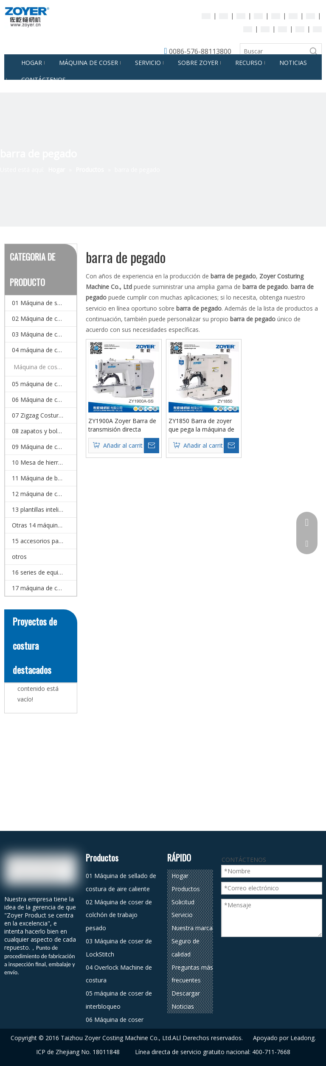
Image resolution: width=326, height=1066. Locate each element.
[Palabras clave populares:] (313, 51)
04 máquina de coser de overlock (44, 350)
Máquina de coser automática (45, 367)
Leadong (302, 1038)
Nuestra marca (192, 928)
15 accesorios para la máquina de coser (44, 541)
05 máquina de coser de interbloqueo (44, 384)
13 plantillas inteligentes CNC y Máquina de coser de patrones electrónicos (44, 509)
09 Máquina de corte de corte (44, 447)
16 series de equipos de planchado (44, 572)
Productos (185, 889)
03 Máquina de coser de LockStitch (44, 334)
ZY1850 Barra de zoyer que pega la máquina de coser (201, 425)
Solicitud (182, 902)
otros (19, 557)
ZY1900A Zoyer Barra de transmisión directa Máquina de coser (122, 425)
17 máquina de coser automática (44, 588)
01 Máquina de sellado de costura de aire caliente (44, 303)
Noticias (182, 1006)
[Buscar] (273, 51)
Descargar (185, 993)
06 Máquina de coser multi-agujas (44, 400)
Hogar (179, 876)
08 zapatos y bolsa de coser (44, 431)
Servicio (182, 915)
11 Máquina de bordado (44, 478)
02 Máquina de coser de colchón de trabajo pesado (44, 318)
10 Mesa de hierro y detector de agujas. (44, 462)
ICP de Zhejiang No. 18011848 (78, 1052)
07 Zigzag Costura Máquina (44, 415)
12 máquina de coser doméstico (44, 494)
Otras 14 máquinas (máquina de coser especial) (44, 525)
